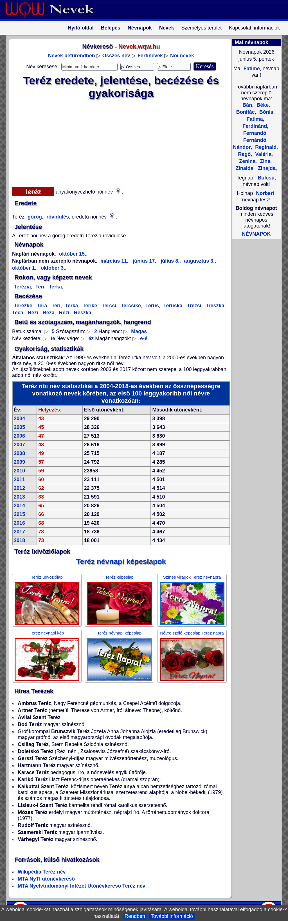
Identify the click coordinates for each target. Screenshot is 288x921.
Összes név (116, 55)
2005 (19, 427)
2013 (19, 497)
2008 (19, 453)
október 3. (52, 268)
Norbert (265, 193)
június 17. (143, 261)
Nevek (166, 28)
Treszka (214, 305)
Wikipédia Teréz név (42, 872)
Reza (48, 312)
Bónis (265, 112)
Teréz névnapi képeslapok (121, 561)
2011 (19, 479)
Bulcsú (266, 178)
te (53, 338)
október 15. (72, 254)
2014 (19, 505)
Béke (262, 105)
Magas (139, 331)
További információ (172, 916)
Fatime (251, 68)
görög (34, 217)
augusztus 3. (199, 261)
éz (91, 338)
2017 (19, 532)
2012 (19, 488)
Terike (89, 305)
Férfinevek (150, 55)
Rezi (63, 312)
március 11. (114, 261)
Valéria (262, 154)
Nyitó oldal (81, 28)
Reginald (265, 147)
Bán (247, 105)
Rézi (32, 312)
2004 (19, 418)
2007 (19, 444)
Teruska (172, 305)
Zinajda (266, 168)
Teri (39, 287)
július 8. (169, 261)
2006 (19, 436)
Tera (41, 305)
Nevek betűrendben (71, 55)
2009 (19, 462)
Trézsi (193, 305)
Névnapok (140, 28)
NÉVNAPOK (256, 234)
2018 (19, 540)
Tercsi (108, 305)
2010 (19, 471)
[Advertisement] (117, 142)
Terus (151, 305)
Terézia (22, 287)
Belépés (110, 28)
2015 (19, 514)
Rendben (135, 916)
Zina (264, 161)
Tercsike (130, 305)
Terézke (23, 305)
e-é (143, 338)
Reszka (82, 312)
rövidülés (57, 217)
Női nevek (182, 55)
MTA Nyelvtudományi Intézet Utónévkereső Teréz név (81, 886)
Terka (54, 287)
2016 (19, 523)
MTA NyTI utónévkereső (46, 879)
